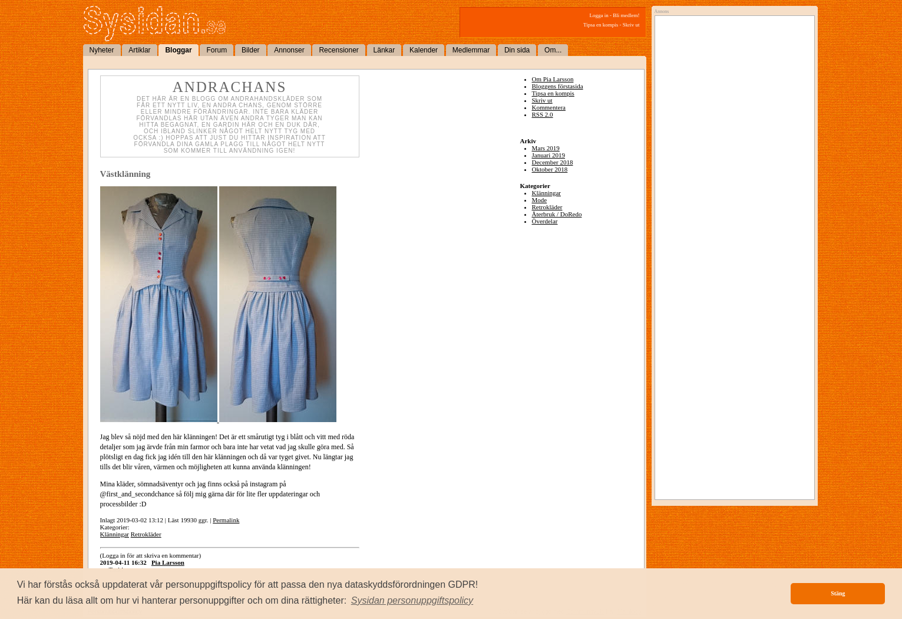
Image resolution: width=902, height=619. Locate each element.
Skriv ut (631, 25)
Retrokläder (146, 534)
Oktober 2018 (550, 169)
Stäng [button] (838, 593)
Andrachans (230, 87)
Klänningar (114, 534)
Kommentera (549, 107)
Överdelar (545, 221)
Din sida (517, 50)
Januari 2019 (549, 155)
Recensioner (338, 50)
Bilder (251, 50)
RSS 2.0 (542, 114)
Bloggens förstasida (557, 86)
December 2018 (552, 162)
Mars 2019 (546, 148)
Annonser (289, 50)
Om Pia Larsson (553, 79)
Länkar (384, 50)
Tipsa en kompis (600, 25)
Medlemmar (471, 50)
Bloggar (178, 50)
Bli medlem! (626, 15)
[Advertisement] (731, 140)
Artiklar (139, 50)
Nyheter (102, 50)
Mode (539, 199)
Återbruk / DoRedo (557, 214)
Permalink (226, 519)
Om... (552, 50)
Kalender (423, 50)
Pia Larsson (167, 562)
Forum (216, 50)
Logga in (599, 15)
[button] (412, 601)
